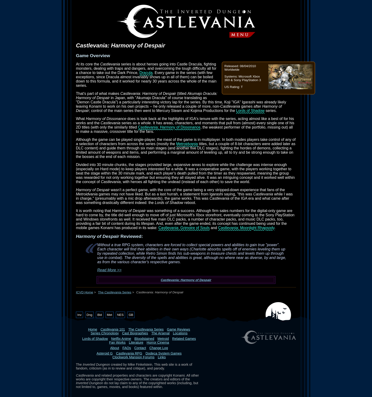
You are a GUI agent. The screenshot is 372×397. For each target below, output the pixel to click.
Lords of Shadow (250, 111)
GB (131, 315)
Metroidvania (187, 144)
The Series (114, 292)
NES (120, 315)
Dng (89, 315)
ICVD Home (84, 292)
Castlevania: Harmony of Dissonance (169, 127)
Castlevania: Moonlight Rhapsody (246, 228)
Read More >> (109, 270)
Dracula (146, 73)
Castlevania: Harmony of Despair (186, 280)
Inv (79, 315)
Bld (99, 315)
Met (109, 315)
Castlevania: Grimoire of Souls (184, 228)
